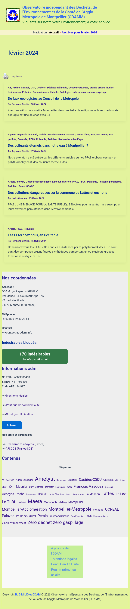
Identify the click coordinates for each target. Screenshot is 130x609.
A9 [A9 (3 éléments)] (3, 480)
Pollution (26, 92)
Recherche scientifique (70, 139)
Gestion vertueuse (78, 87)
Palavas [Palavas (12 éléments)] (8, 516)
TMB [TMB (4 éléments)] (89, 516)
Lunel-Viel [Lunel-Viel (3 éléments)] (21, 502)
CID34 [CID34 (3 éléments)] (4, 487)
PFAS (32, 139)
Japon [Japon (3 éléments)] (68, 494)
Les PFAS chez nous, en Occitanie (33, 235)
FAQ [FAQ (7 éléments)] (69, 486)
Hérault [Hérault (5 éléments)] (42, 494)
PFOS (83, 181)
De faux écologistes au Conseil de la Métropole (43, 98)
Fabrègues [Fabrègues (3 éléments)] (60, 487)
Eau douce (101, 134)
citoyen (20, 181)
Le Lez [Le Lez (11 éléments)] (121, 494)
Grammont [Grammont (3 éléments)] (31, 494)
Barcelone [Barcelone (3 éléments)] (61, 480)
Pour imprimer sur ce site (64, 572)
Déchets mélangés (57, 87)
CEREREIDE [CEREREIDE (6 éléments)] (110, 479)
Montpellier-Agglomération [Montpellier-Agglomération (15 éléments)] (24, 509)
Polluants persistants (110, 181)
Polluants (41, 139)
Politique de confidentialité (23, 404)
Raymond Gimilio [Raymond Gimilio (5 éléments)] (59, 516)
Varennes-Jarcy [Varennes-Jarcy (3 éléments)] (100, 516)
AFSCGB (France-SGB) (19, 448)
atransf (25, 87)
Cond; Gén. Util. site (65, 564)
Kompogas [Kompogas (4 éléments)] (78, 494)
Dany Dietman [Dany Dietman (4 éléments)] (36, 487)
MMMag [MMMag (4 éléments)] (62, 502)
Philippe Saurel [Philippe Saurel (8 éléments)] (26, 516)
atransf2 (71, 134)
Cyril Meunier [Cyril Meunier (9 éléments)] (18, 486)
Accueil (54, 32)
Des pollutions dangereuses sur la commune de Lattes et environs (57, 193)
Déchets (41, 87)
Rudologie (65, 92)
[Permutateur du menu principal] (120, 15)
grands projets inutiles (102, 87)
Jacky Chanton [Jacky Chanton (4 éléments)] (56, 494)
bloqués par (34, 356)
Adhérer (12, 425)
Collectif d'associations (38, 181)
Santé (22, 186)
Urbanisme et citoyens (20, 444)
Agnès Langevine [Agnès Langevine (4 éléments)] (24, 480)
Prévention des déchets (45, 92)
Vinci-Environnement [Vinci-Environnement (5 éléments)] (14, 522)
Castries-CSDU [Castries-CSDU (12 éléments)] (90, 479)
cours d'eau (83, 134)
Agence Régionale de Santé (22, 134)
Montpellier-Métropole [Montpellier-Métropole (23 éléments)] (69, 509)
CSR (33, 87)
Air (9, 87)
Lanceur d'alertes (61, 181)
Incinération (14, 92)
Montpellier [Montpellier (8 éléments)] (75, 502)
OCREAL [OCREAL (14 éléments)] (112, 509)
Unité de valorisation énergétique (89, 92)
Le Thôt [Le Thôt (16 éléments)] (8, 502)
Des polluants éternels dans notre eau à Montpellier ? (48, 145)
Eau (93, 134)
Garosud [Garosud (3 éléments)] (109, 487)
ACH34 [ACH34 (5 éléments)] (10, 479)
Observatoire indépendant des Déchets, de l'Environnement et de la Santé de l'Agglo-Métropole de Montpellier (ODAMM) (59, 12)
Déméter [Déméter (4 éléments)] (49, 487)
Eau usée (22, 139)
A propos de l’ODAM (60, 550)
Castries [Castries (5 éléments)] (72, 479)
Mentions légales (17, 395)
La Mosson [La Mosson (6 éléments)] (93, 494)
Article (16, 87)
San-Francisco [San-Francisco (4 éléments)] (78, 516)
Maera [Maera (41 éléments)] (35, 501)
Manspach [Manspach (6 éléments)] (50, 502)
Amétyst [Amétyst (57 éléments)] (45, 479)
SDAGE (30, 186)
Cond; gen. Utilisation (19, 414)
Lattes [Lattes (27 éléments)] (107, 493)
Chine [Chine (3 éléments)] (122, 480)
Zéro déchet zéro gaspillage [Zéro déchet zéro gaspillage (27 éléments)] (55, 522)
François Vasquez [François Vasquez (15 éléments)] (88, 486)
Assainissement (56, 134)
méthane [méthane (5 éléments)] (98, 509)
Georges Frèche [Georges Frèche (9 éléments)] (13, 494)
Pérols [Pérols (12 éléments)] (43, 516)
